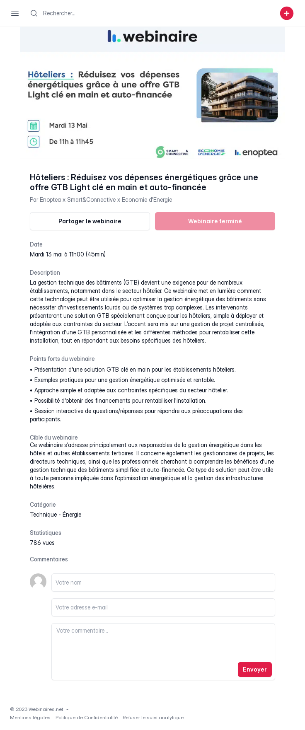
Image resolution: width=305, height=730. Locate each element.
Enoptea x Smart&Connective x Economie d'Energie (106, 199)
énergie (72, 514)
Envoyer (255, 669)
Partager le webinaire (89, 221)
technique (43, 514)
